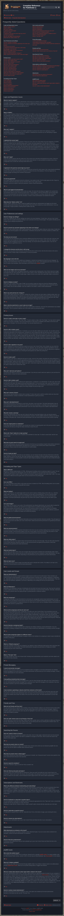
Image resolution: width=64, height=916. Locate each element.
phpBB (38, 263)
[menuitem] (12, 15)
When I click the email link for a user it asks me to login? (16, 54)
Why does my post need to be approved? (13, 74)
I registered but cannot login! (10, 30)
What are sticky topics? (9, 88)
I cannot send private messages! (40, 40)
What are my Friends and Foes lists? (41, 49)
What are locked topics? (9, 89)
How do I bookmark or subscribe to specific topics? (44, 67)
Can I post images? (8, 84)
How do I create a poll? (9, 63)
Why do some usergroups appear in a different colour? (44, 33)
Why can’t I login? (7, 32)
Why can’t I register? (8, 29)
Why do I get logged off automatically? (12, 36)
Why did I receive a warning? (10, 69)
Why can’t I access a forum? (10, 67)
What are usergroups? (37, 29)
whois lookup (45, 874)
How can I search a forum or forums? (41, 55)
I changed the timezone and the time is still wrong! (14, 47)
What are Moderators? (37, 28)
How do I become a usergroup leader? (41, 32)
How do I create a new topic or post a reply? (13, 59)
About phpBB (49, 856)
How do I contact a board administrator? (41, 85)
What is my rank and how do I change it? (12, 53)
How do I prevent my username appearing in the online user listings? (17, 44)
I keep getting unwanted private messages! (42, 42)
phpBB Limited (43, 854)
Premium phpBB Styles (37, 909)
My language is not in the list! (10, 49)
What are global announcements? (11, 85)
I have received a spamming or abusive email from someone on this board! (46, 44)
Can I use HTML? (7, 81)
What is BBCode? (7, 80)
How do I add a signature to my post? (12, 61)
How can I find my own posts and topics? (41, 61)
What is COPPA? (7, 28)
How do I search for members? (39, 59)
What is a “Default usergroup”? (39, 34)
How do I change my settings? (10, 42)
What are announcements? (9, 86)
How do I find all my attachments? (40, 75)
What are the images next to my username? (13, 50)
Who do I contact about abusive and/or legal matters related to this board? (46, 84)
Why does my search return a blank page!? (42, 58)
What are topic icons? (8, 90)
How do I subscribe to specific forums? (41, 68)
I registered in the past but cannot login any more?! (15, 33)
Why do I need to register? (9, 26)
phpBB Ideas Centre (12, 865)
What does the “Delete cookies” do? (11, 37)
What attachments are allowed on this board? (42, 74)
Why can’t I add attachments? (10, 68)
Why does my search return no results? (41, 57)
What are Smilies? (8, 82)
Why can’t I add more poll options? (11, 64)
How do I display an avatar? (10, 51)
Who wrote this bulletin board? (39, 80)
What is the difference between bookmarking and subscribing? (46, 65)
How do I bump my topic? (9, 75)
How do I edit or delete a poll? (10, 65)
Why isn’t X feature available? (39, 81)
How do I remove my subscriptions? (40, 69)
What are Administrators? (38, 26)
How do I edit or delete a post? (10, 60)
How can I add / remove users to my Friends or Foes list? (45, 51)
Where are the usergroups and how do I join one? (43, 30)
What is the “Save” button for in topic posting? (14, 72)
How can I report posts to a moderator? (12, 71)
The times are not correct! (9, 46)
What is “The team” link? (38, 36)
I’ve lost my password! (8, 34)
